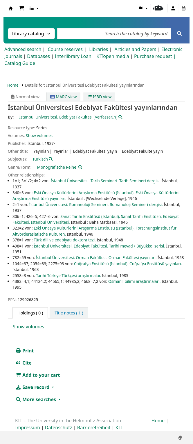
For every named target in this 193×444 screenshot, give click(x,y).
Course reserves (65, 49)
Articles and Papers (135, 49)
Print (24, 350)
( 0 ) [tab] (30, 313)
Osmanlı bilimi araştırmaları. (134, 281)
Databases (38, 56)
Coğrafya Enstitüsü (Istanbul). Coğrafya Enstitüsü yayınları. (128, 263)
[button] (22, 8)
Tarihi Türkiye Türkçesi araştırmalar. (68, 275)
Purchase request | (155, 56)
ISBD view (99, 96)
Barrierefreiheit (94, 427)
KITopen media (112, 56)
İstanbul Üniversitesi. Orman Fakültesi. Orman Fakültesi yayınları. (96, 257)
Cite (23, 363)
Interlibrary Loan (73, 56)
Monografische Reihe (56, 167)
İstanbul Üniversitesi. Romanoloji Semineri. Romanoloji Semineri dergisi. (96, 204)
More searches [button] (36, 399)
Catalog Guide (19, 63)
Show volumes (39, 135)
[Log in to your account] (173, 8)
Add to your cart (37, 375)
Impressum (27, 427)
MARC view (63, 96)
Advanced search (22, 49)
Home (13, 85)
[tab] (69, 313)
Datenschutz (58, 427)
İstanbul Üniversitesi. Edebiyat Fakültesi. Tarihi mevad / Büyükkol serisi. (99, 246)
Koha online (11, 8)
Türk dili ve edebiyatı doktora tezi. (65, 240)
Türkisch (40, 159)
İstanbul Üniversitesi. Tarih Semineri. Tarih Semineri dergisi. (105, 180)
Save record (32, 387)
